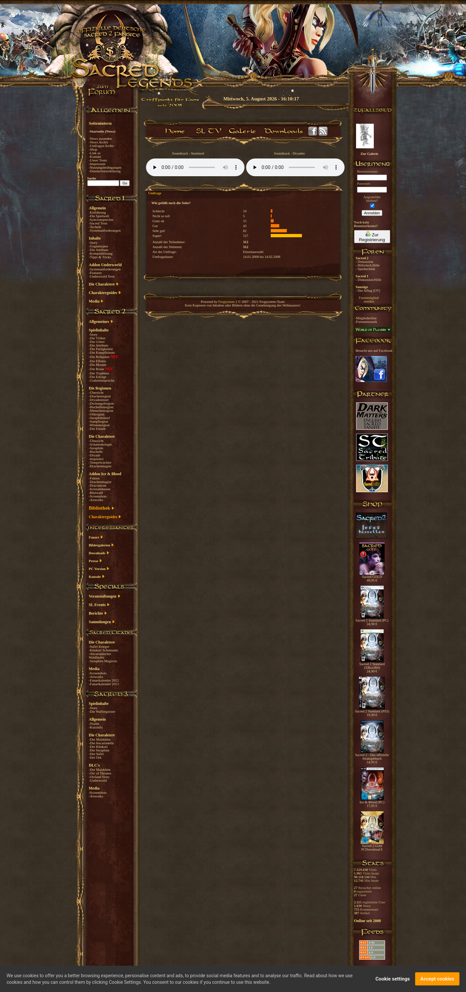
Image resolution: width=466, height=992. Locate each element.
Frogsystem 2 (227, 302)
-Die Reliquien (100, 357)
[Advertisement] (433, 190)
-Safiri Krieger (99, 646)
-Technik (95, 227)
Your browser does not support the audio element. (195, 167)
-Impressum (97, 164)
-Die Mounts (98, 365)
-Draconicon (97, 485)
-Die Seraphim (99, 750)
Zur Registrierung (372, 236)
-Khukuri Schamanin (103, 650)
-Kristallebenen (100, 489)
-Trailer (94, 724)
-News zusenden (100, 138)
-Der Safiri (96, 754)
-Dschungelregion (101, 403)
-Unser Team (98, 160)
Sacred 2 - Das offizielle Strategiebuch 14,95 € (372, 757)
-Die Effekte (97, 361)
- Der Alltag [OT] (368, 290)
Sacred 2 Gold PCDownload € (372, 846)
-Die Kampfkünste (102, 352)
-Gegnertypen (98, 246)
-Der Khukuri (98, 747)
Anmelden (372, 213)
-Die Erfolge (98, 377)
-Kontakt (95, 156)
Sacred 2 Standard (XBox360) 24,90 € (372, 666)
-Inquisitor (96, 459)
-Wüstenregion (99, 425)
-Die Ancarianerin (101, 743)
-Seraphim (96, 448)
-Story (93, 242)
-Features (95, 273)
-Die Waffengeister (102, 711)
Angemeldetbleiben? (371, 198)
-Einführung (97, 212)
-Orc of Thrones (100, 773)
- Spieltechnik (365, 269)
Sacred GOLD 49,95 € (372, 577)
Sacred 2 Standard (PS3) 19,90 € (372, 712)
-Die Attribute (98, 250)
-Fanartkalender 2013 (104, 684)
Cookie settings (392, 979)
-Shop (93, 149)
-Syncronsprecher (101, 220)
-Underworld (98, 780)
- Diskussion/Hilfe (368, 280)
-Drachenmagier (100, 466)
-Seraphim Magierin (103, 661)
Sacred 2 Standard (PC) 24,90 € (371, 621)
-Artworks (96, 500)
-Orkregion (96, 414)
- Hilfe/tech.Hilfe (368, 265)
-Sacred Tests (98, 223)
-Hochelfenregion (101, 407)
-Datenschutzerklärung (105, 171)
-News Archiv (98, 142)
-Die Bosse (97, 369)
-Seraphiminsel (99, 418)
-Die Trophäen (99, 373)
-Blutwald (96, 493)
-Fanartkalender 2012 (104, 680)
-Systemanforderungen (105, 230)
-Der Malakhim (100, 739)
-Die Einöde (97, 429)
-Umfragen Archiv (102, 146)
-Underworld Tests (102, 276)
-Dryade (94, 455)
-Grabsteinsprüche (102, 380)
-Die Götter (97, 342)
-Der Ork (95, 757)
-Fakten (94, 478)
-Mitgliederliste (366, 318)
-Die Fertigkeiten (101, 349)
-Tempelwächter (100, 462)
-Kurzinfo (96, 727)
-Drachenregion (100, 396)
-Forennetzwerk (366, 322)
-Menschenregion (101, 410)
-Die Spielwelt (99, 216)
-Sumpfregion (98, 421)
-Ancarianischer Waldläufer (100, 655)
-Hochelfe (96, 452)
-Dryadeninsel (99, 400)
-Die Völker (97, 338)
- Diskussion (364, 262)
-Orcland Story (99, 777)
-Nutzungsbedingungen (105, 167)
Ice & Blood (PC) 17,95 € (372, 802)
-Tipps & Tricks (100, 257)
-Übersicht (96, 392)
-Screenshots (98, 496)
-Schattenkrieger (100, 444)
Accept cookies (437, 979)
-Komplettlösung (101, 253)
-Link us (95, 153)
